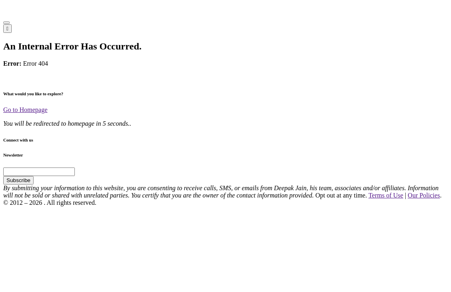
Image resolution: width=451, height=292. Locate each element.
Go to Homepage (25, 109)
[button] (6, 22)
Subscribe (18, 180)
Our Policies (424, 195)
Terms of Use (385, 195)
